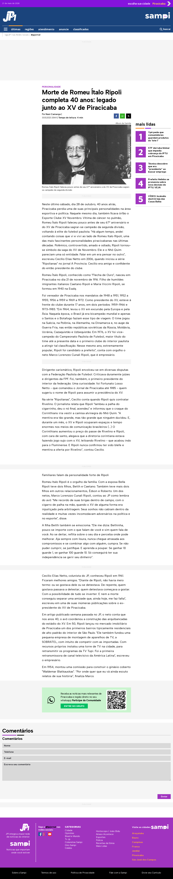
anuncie (64, 29)
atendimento (46, 29)
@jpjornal (51, 827)
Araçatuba (138, 833)
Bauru (135, 837)
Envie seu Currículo (151, 872)
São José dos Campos (144, 859)
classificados (80, 29)
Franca (136, 846)
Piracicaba (138, 855)
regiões (29, 29)
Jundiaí (136, 850)
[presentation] (149, 787)
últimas (15, 29)
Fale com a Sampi (118, 872)
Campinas (137, 842)
